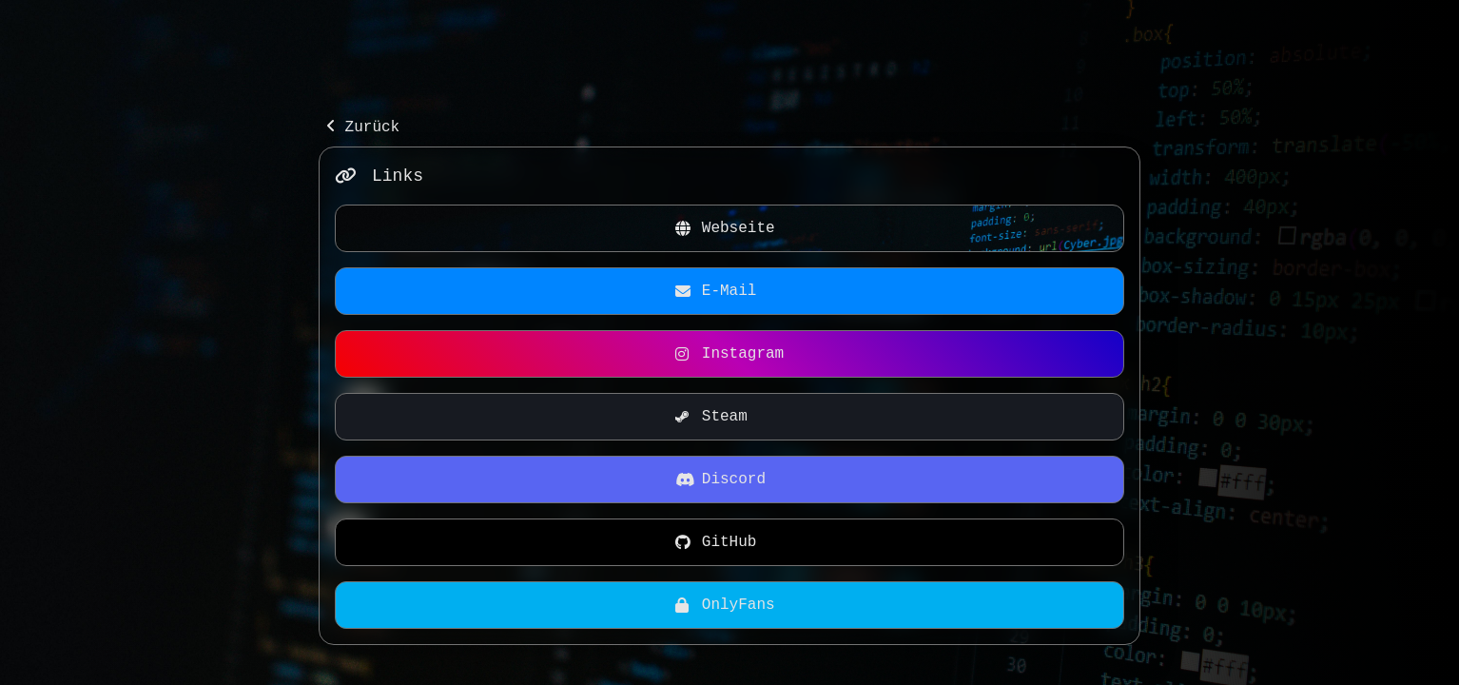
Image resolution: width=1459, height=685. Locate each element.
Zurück (362, 127)
